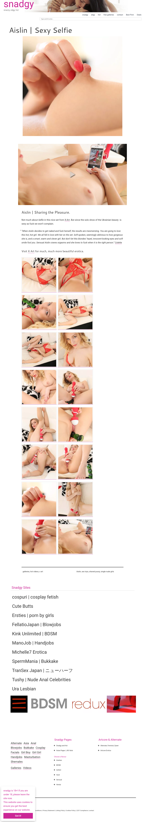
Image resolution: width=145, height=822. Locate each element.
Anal (33, 743)
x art (41, 571)
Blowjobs (16, 747)
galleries (26, 571)
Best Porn (130, 15)
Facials (15, 752)
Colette (118, 242)
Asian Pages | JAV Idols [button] (63, 750)
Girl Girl (36, 752)
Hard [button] (56, 775)
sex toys (85, 571)
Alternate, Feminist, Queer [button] (108, 745)
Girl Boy (25, 752)
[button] (72, 174)
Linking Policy (60, 810)
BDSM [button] (57, 765)
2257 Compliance (82, 810)
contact (120, 15)
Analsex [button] (57, 760)
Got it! (18, 815)
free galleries (109, 15)
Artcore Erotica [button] (104, 750)
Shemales (17, 761)
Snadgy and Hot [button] (60, 745)
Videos (27, 768)
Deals (139, 15)
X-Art (67, 220)
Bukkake (29, 747)
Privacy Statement (49, 810)
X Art (31, 251)
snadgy (85, 15)
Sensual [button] (57, 780)
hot (99, 15)
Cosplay (40, 747)
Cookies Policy (70, 810)
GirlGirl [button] (57, 770)
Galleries (16, 768)
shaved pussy (94, 571)
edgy (93, 15)
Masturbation (32, 757)
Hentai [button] (57, 784)
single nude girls (107, 571)
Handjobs (16, 757)
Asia (26, 743)
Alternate (16, 743)
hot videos (34, 571)
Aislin (78, 571)
